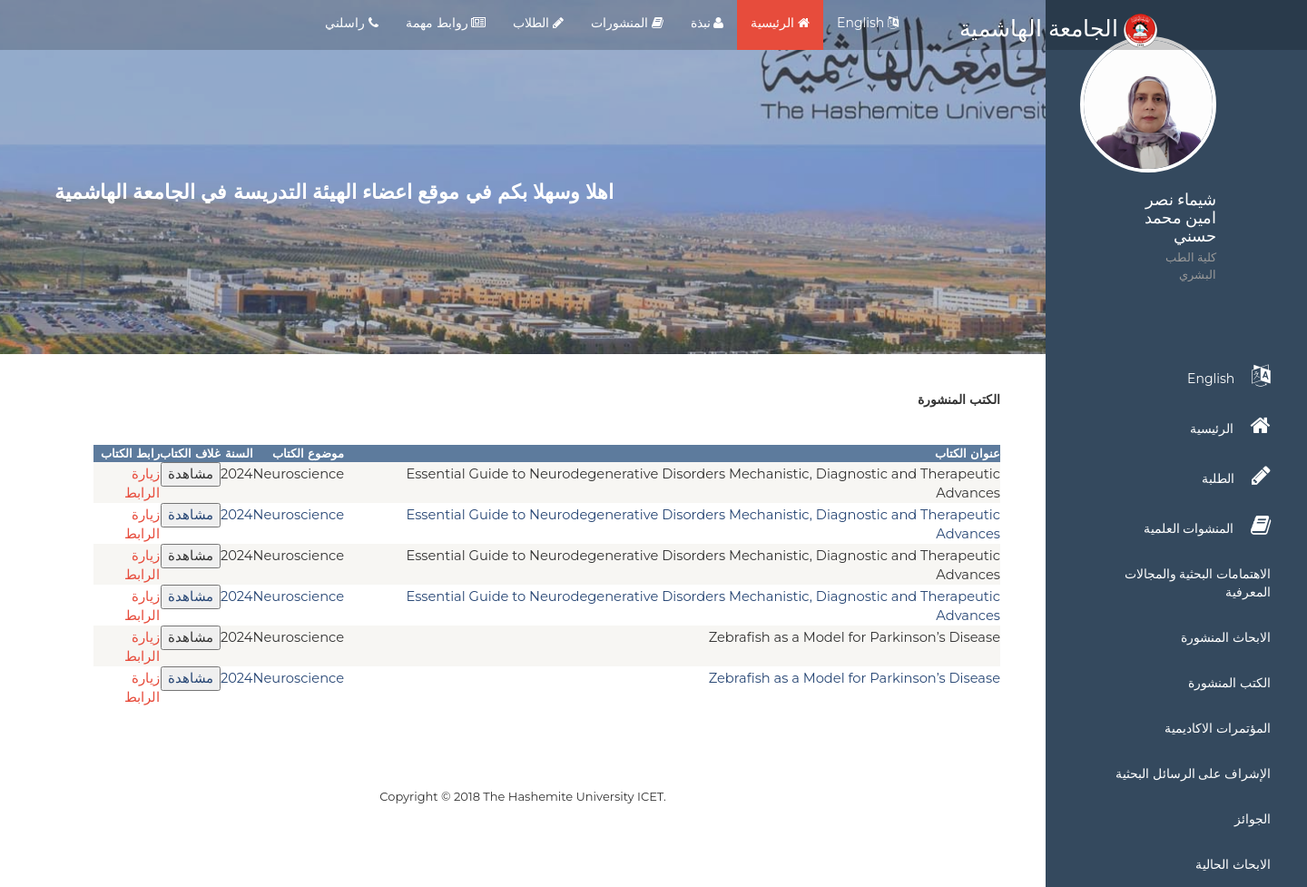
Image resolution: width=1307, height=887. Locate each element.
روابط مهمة (446, 23)
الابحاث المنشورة (1226, 637)
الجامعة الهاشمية (1058, 28)
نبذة (707, 23)
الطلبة (1236, 476)
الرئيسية (780, 23)
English (868, 23)
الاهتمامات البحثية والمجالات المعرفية (1198, 583)
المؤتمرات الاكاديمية (1218, 728)
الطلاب (538, 23)
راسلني (351, 23)
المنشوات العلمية (1207, 526)
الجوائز (1252, 819)
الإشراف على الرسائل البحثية (1193, 773)
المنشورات (627, 23)
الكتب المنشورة (1229, 683)
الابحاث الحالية (1233, 864)
